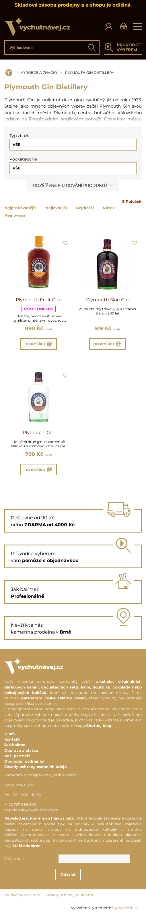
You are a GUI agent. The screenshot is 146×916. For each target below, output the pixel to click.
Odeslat (72, 874)
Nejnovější (14, 215)
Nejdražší (85, 207)
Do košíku (38, 344)
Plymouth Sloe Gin (107, 299)
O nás (9, 734)
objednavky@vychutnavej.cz (31, 810)
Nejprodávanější (20, 207)
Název (109, 207)
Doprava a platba (21, 750)
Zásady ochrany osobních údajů (35, 767)
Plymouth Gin (38, 432)
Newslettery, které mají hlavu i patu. (39, 818)
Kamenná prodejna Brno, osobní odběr (40, 775)
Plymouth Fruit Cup (39, 299)
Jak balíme (14, 745)
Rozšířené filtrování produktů (73, 185)
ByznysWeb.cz (125, 908)
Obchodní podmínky (24, 761)
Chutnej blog (98, 725)
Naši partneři (17, 756)
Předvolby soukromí (22, 895)
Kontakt (12, 739)
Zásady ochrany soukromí (69, 895)
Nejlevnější (56, 207)
